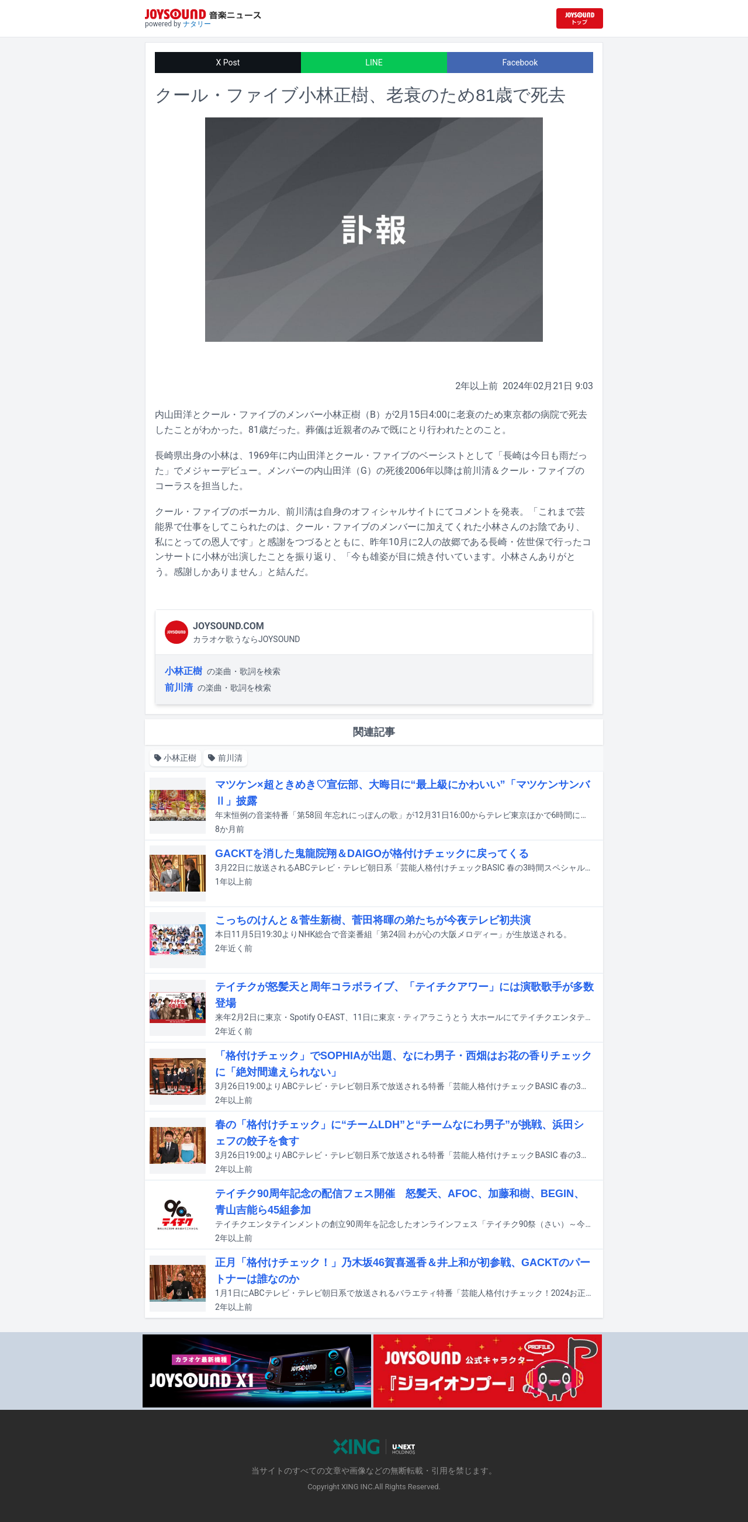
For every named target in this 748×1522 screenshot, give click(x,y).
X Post (228, 62)
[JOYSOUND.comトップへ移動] (579, 18)
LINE (373, 62)
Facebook (520, 62)
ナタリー (197, 24)
